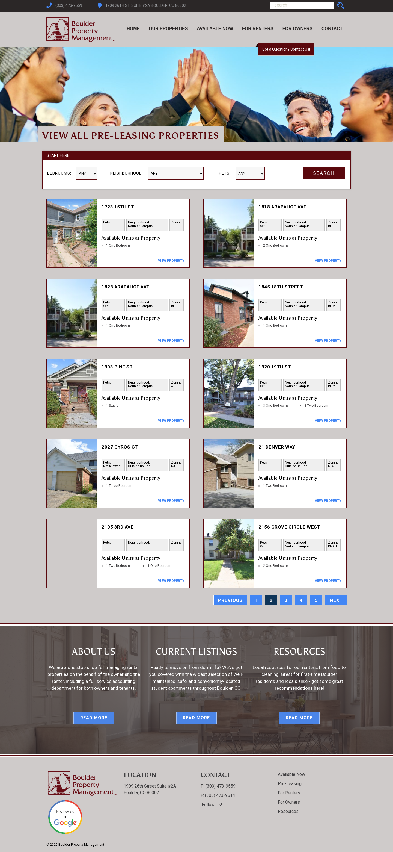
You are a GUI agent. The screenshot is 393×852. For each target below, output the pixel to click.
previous (230, 600)
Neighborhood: (126, 173)
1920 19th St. (275, 367)
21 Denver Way (276, 447)
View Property (171, 261)
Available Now (215, 28)
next (336, 600)
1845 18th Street (280, 287)
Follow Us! (211, 804)
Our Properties (168, 28)
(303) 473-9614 (219, 795)
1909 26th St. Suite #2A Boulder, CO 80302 (145, 5)
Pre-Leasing (290, 783)
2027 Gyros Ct (120, 447)
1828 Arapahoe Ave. (126, 287)
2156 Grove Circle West (289, 527)
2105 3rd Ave (117, 527)
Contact (332, 28)
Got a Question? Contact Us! (286, 49)
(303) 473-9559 (68, 5)
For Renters (257, 28)
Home (133, 28)
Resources (288, 811)
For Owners (297, 28)
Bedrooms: (59, 173)
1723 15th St (118, 207)
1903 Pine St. (118, 367)
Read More (93, 717)
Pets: (225, 173)
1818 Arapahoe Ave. (283, 207)
